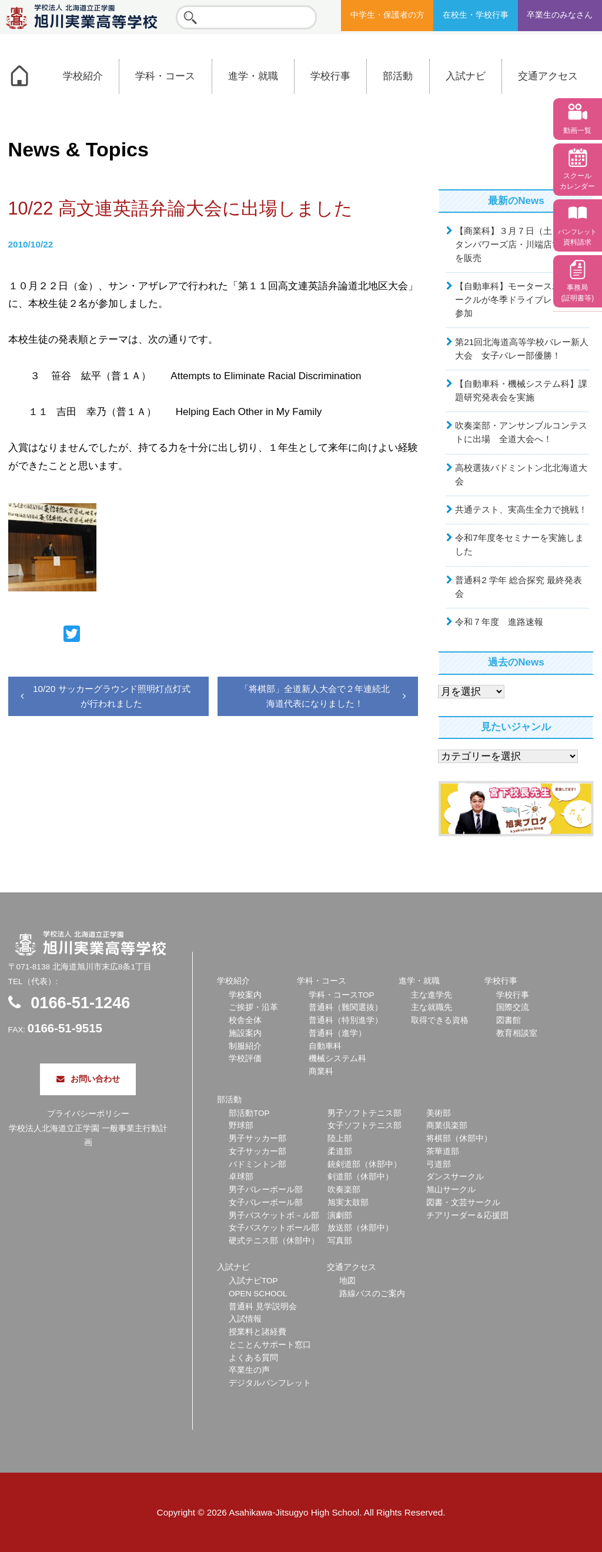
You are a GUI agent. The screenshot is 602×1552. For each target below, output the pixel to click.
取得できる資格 (440, 1020)
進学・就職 (253, 76)
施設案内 (245, 1033)
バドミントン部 (257, 1164)
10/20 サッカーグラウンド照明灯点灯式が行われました (111, 696)
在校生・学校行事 (476, 15)
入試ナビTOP (253, 1280)
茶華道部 (442, 1151)
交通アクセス (548, 76)
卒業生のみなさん (560, 15)
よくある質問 (253, 1357)
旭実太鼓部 (348, 1202)
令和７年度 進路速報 (499, 622)
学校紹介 (83, 76)
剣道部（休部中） (360, 1176)
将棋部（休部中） (459, 1138)
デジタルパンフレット (270, 1383)
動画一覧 (577, 130)
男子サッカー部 (257, 1138)
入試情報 (245, 1318)
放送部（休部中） (360, 1227)
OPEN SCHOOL (258, 1293)
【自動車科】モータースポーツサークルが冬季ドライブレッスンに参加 (521, 299)
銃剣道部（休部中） (364, 1164)
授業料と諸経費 (257, 1331)
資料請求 (577, 237)
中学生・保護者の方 (387, 15)
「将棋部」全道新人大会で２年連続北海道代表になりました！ (315, 696)
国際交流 (512, 1007)
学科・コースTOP (341, 995)
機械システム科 (337, 1058)
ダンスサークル (455, 1176)
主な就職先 (431, 1007)
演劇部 (339, 1215)
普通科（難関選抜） (346, 1007)
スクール (577, 181)
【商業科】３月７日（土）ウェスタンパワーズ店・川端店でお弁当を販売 (521, 244)
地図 (347, 1280)
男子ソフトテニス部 (364, 1113)
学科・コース (165, 76)
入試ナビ (466, 76)
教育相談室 (516, 1033)
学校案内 (245, 995)
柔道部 (339, 1151)
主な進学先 (431, 995)
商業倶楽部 (446, 1125)
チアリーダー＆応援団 (467, 1215)
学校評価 (245, 1058)
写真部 (339, 1240)
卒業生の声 (249, 1370)
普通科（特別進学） (346, 1020)
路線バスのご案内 (372, 1293)
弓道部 (438, 1164)
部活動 (398, 76)
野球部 (241, 1125)
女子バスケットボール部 (274, 1227)
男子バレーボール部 (266, 1189)
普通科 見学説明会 (263, 1306)
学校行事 (330, 76)
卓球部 (241, 1176)
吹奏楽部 (343, 1189)
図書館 (508, 1020)
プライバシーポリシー (88, 1113)
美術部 (438, 1113)
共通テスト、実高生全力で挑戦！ (521, 509)
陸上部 (339, 1138)
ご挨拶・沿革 (253, 1007)
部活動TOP (249, 1113)
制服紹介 (245, 1046)
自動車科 (325, 1046)
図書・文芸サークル (463, 1202)
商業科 (321, 1071)
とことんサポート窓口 (270, 1344)
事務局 (577, 292)
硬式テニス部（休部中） (274, 1240)
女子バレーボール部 (266, 1202)
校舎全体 (245, 1020)
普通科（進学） (337, 1033)
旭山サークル (451, 1189)
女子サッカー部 (257, 1151)
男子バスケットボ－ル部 (274, 1215)
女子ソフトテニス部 (364, 1125)
